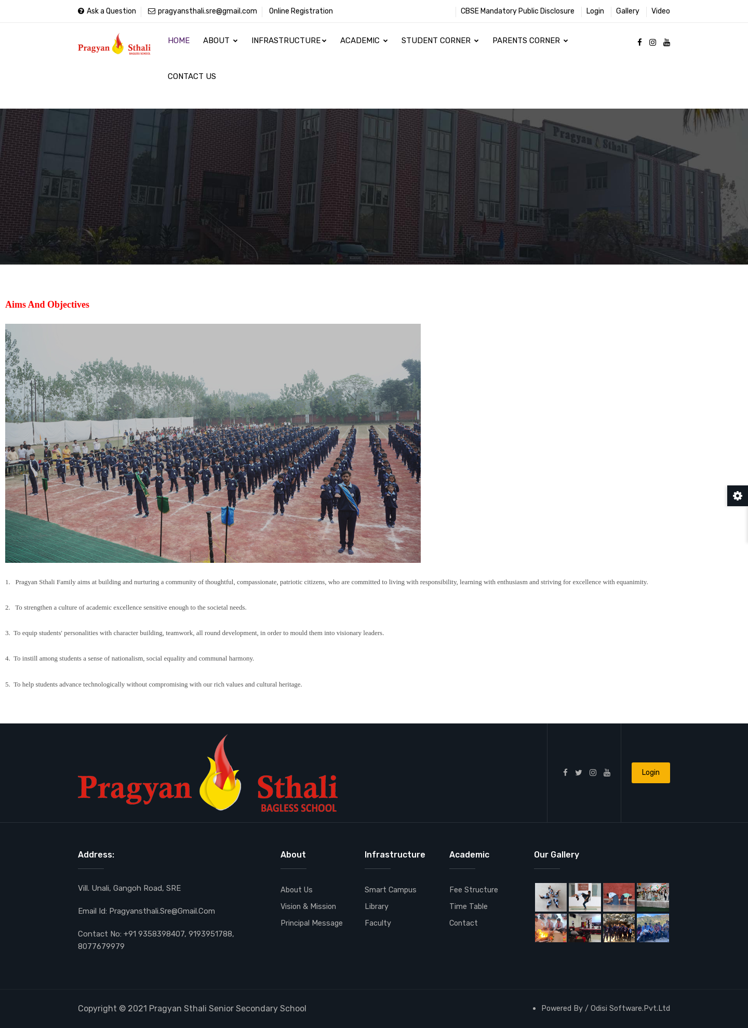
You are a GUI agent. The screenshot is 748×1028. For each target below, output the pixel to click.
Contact (464, 923)
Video (660, 11)
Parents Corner (525, 44)
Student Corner (435, 44)
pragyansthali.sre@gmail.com (202, 11)
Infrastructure (286, 44)
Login (595, 11)
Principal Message (312, 923)
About (219, 44)
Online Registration (301, 11)
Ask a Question (107, 11)
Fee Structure (473, 890)
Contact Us (191, 87)
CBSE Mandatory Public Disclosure (518, 11)
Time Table (468, 907)
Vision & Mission (309, 907)
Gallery (627, 11)
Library (377, 907)
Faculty (378, 923)
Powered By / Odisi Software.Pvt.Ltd (604, 1008)
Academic (360, 44)
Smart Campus (391, 890)
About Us (297, 890)
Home (178, 44)
